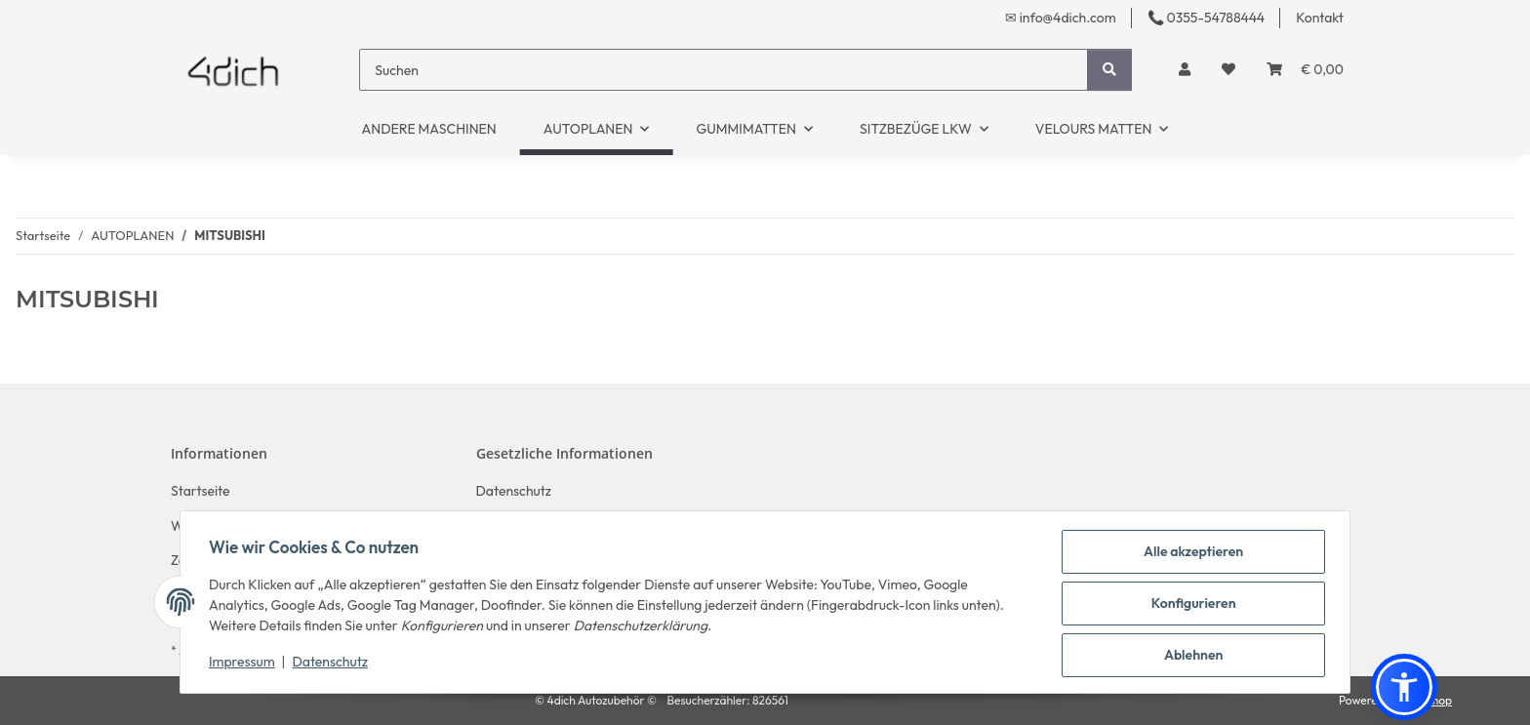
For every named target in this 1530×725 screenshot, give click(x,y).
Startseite (200, 491)
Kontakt (1320, 17)
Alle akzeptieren (1190, 554)
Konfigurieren (1190, 605)
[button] (1184, 69)
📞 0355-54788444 (1206, 17)
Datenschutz (334, 663)
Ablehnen (1190, 656)
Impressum (245, 663)
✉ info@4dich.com (1060, 17)
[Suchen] (723, 70)
